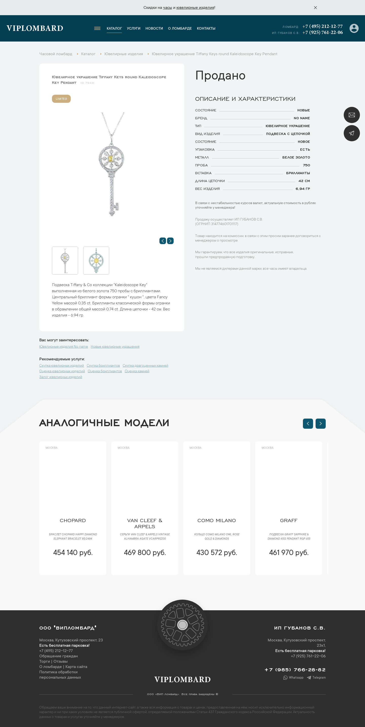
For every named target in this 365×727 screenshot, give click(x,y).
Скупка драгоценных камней (145, 366)
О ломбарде (180, 29)
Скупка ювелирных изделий (61, 366)
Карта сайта (76, 667)
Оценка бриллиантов (105, 371)
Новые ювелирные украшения (115, 347)
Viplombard (34, 29)
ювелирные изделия (195, 8)
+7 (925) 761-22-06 (322, 32)
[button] (162, 241)
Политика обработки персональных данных (60, 675)
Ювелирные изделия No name (63, 347)
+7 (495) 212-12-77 (322, 26)
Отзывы (60, 661)
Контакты (206, 29)
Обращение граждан (58, 656)
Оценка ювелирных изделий (62, 371)
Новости (154, 29)
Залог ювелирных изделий (60, 377)
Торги (44, 661)
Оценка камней (137, 371)
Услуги (133, 29)
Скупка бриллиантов (103, 366)
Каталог (114, 29)
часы (167, 8)
